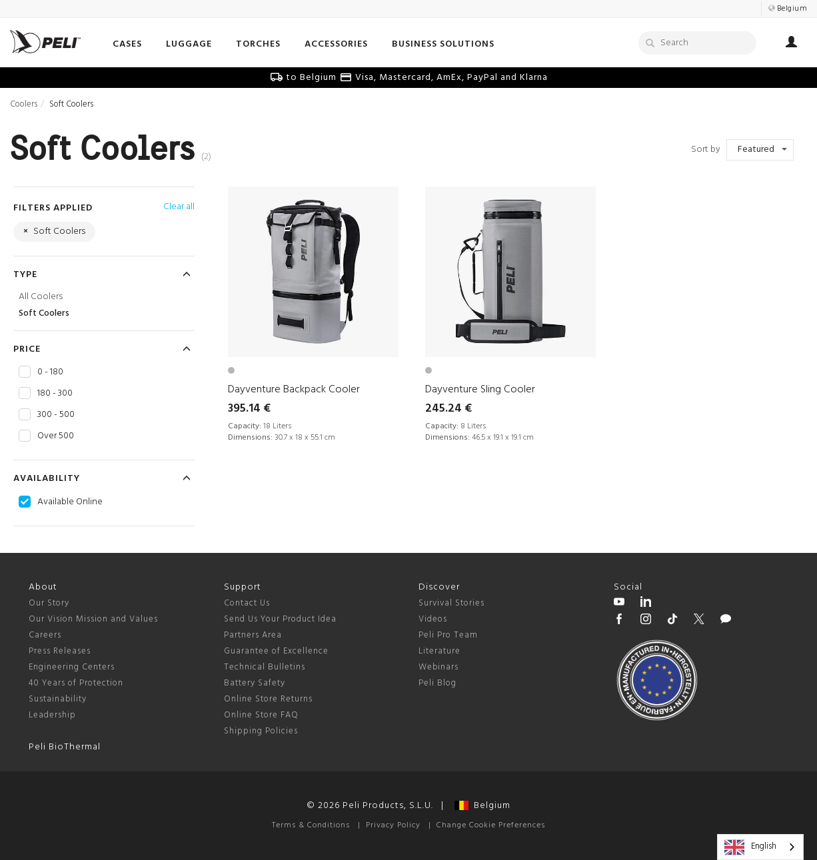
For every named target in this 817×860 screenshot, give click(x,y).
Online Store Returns (268, 699)
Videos (432, 619)
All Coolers (41, 296)
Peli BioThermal (65, 747)
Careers (45, 635)
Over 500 (55, 436)
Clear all (179, 207)
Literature (439, 651)
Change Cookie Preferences (490, 825)
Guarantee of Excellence (276, 651)
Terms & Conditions (311, 825)
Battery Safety (254, 683)
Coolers (23, 104)
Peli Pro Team (448, 635)
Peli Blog (437, 683)
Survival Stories (451, 603)
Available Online (70, 502)
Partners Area (253, 635)
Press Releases (60, 651)
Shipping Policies (261, 731)
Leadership (52, 715)
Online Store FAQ (261, 715)
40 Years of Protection (76, 683)
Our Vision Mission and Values (93, 619)
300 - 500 (56, 415)
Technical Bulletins (264, 667)
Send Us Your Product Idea (280, 619)
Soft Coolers (44, 313)
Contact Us (247, 603)
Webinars (438, 667)
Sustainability (58, 699)
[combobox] (760, 847)
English (750, 847)
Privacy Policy (393, 825)
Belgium (482, 805)
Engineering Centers (72, 667)
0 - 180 (50, 372)
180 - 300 (55, 393)
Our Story (49, 603)
